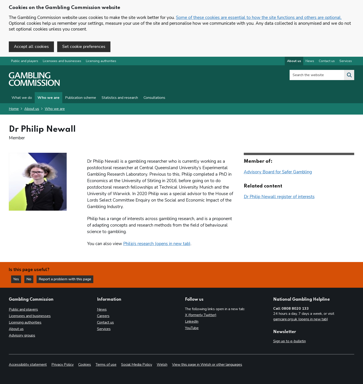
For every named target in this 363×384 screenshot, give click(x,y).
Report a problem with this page (65, 279)
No (29, 279)
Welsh (162, 364)
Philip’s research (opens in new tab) (157, 244)
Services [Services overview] (345, 61)
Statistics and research (120, 97)
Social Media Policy (136, 364)
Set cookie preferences (83, 46)
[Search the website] (349, 75)
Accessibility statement (28, 364)
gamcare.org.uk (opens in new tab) (300, 319)
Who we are (48, 97)
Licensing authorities (101, 61)
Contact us (105, 322)
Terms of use (106, 364)
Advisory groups (22, 335)
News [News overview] (310, 61)
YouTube (192, 328)
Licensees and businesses (62, 61)
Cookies (84, 364)
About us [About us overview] (294, 61)
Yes (17, 279)
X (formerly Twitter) (200, 315)
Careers (103, 315)
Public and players (24, 61)
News (102, 309)
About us (31, 108)
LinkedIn (191, 321)
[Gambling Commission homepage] (34, 84)
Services (104, 328)
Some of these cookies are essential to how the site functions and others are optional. (259, 18)
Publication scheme (80, 97)
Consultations (154, 97)
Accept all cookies (31, 46)
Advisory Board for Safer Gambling (278, 172)
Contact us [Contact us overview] (327, 61)
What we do (22, 97)
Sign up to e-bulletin (289, 341)
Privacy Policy (62, 364)
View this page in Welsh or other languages (207, 364)
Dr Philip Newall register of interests (279, 197)
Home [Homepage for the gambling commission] (14, 108)
